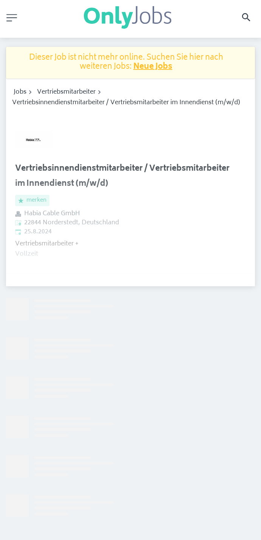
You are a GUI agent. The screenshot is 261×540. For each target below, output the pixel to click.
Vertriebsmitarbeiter (66, 92)
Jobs (20, 92)
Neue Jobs (152, 67)
